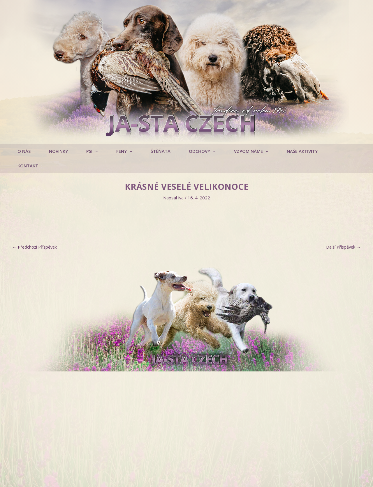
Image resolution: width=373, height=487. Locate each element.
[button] (94, 151)
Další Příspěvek (343, 232)
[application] (97, 151)
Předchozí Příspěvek (35, 232)
